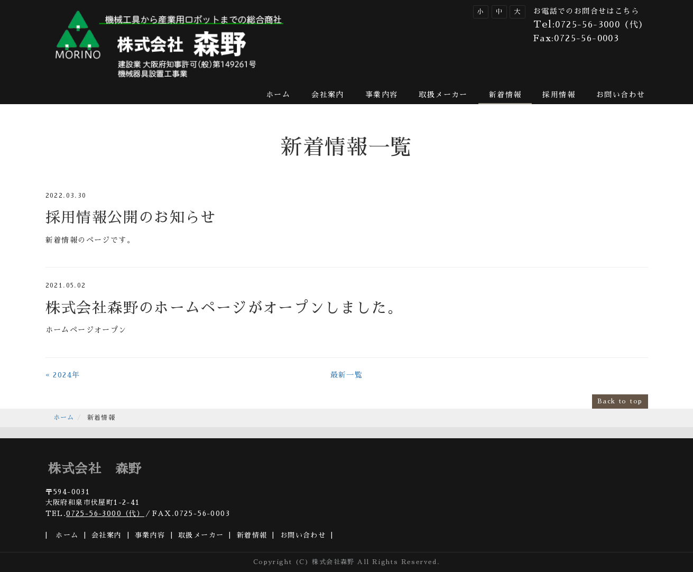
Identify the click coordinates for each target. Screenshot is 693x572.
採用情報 (558, 94)
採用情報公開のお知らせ (130, 217)
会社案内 (327, 94)
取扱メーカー (443, 94)
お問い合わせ (620, 94)
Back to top (619, 401)
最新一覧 (346, 375)
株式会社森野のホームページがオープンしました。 (224, 308)
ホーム (278, 94)
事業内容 (381, 94)
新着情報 (505, 94)
